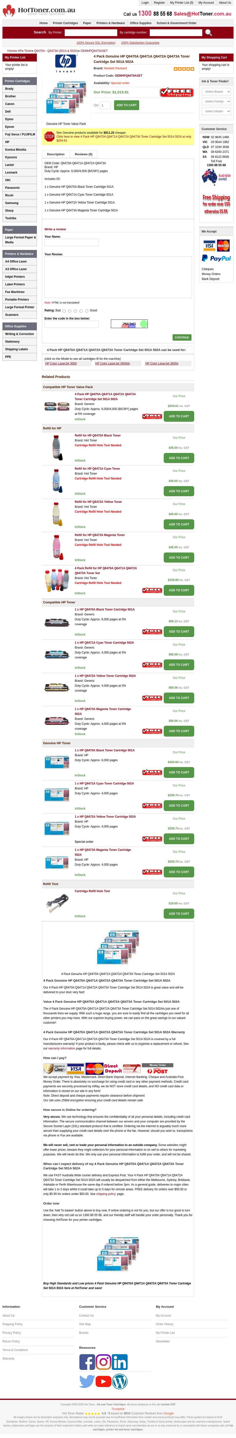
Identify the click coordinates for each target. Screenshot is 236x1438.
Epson (9, 127)
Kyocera (11, 157)
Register (159, 2)
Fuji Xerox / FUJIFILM (20, 134)
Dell (8, 111)
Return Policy (11, 1341)
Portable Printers (17, 299)
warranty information (61, 1048)
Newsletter (163, 1341)
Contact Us (86, 1315)
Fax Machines (15, 292)
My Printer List (165, 1333)
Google (168, 1413)
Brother (10, 96)
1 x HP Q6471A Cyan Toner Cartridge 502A (104, 642)
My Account (206, 2)
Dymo (9, 119)
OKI (7, 180)
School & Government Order (176, 23)
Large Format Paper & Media (20, 240)
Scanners (11, 315)
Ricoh (9, 195)
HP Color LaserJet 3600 (61, 363)
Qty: (102, 105)
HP (7, 142)
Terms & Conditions (15, 1350)
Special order (120, 83)
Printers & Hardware (110, 23)
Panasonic (12, 187)
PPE (8, 357)
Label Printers (15, 284)
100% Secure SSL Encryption (95, 42)
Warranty (8, 1358)
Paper (87, 23)
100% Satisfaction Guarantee (140, 42)
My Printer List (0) (181, 2)
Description (56, 154)
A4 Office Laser (16, 261)
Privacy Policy (11, 1333)
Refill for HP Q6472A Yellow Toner (98, 502)
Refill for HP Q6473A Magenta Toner (100, 535)
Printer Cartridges (65, 23)
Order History (164, 1324)
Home (44, 23)
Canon (9, 104)
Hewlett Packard (115, 68)
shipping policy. (106, 1194)
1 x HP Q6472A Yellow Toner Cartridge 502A (105, 676)
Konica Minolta (15, 149)
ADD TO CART (127, 105)
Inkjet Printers (15, 276)
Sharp (9, 210)
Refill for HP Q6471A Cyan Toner (97, 468)
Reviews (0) (84, 154)
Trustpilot (118, 1409)
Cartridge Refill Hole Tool (92, 891)
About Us (225, 2)
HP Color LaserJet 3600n (161, 363)
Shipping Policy (12, 1324)
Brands (83, 1333)
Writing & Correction (19, 334)
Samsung (11, 203)
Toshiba (10, 218)
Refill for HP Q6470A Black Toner (98, 435)
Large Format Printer (19, 307)
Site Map (85, 1324)
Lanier (9, 165)
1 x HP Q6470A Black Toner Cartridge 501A (105, 609)
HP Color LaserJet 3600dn (112, 363)
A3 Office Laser (16, 269)
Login (145, 2)
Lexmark (11, 172)
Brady (9, 88)
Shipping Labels (16, 349)
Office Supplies (140, 23)
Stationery (12, 341)
